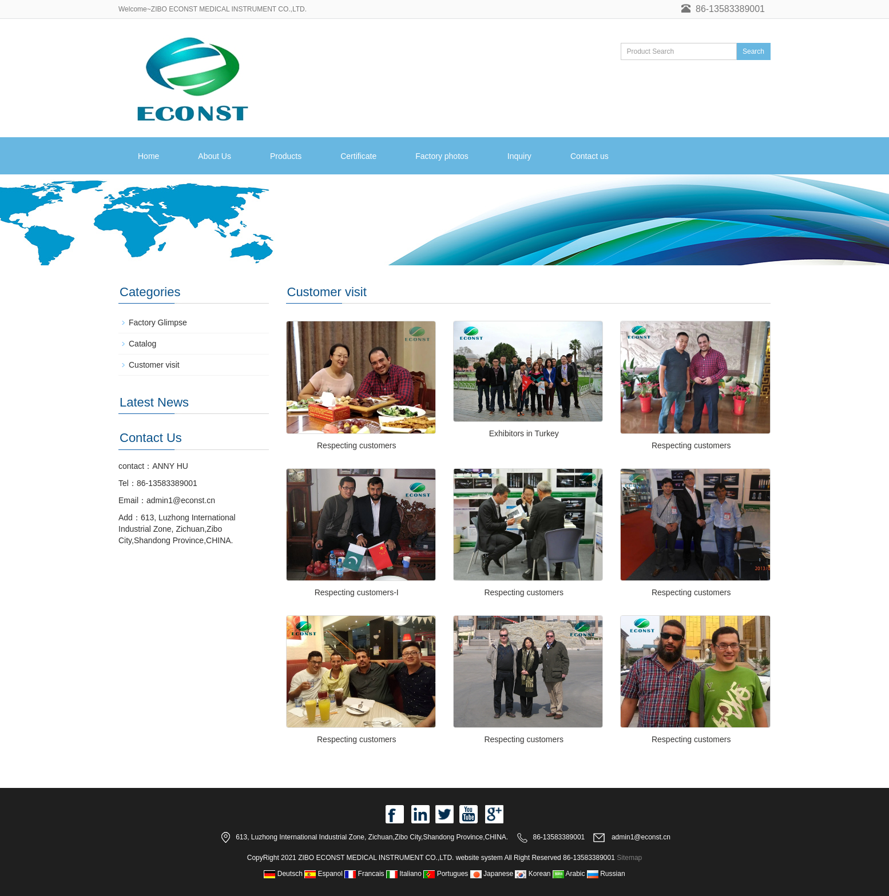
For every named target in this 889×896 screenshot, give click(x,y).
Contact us (589, 156)
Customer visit (154, 364)
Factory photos (442, 156)
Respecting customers (356, 445)
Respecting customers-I (357, 592)
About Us (214, 156)
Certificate (358, 156)
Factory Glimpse (158, 322)
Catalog (142, 343)
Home (148, 156)
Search (753, 51)
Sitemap (629, 858)
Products (285, 156)
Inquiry (519, 156)
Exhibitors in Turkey (524, 433)
